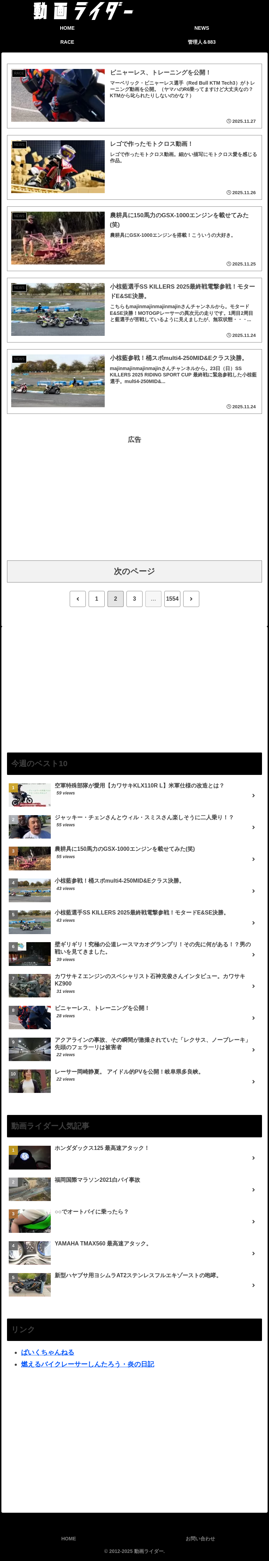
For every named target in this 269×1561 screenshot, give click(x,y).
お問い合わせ (200, 1538)
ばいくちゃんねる (47, 1352)
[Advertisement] (134, 495)
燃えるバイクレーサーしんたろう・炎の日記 (87, 1364)
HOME (68, 1538)
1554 (172, 599)
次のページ (134, 571)
